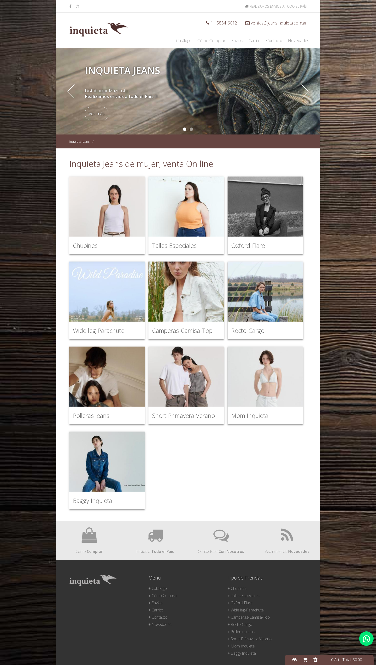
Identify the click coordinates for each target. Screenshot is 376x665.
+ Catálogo (157, 588)
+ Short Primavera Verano (250, 638)
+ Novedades (159, 624)
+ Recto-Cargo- (240, 624)
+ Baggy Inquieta (242, 653)
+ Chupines (237, 588)
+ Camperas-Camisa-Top (249, 617)
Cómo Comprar (211, 40)
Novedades (298, 40)
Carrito (254, 40)
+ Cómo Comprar (163, 595)
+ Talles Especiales (243, 595)
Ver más (97, 113)
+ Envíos (155, 602)
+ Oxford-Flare (240, 602)
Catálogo (184, 40)
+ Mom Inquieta (241, 646)
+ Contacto (157, 617)
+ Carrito (155, 610)
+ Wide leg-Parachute (246, 610)
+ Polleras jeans (241, 631)
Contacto (274, 40)
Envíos (237, 40)
